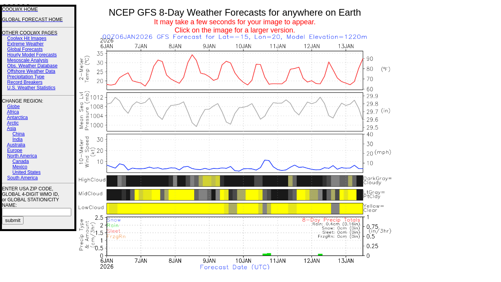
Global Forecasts (25, 49)
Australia (16, 145)
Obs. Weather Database (32, 66)
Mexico (20, 167)
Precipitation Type (25, 77)
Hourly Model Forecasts (32, 55)
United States (27, 172)
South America (22, 178)
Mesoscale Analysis (27, 60)
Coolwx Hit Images (26, 38)
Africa (13, 112)
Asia (11, 128)
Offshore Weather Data (31, 71)
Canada (21, 161)
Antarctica (17, 117)
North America (22, 156)
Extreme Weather (25, 44)
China (19, 134)
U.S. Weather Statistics (31, 87)
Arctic (13, 123)
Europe (14, 150)
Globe (13, 106)
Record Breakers (24, 82)
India (18, 139)
